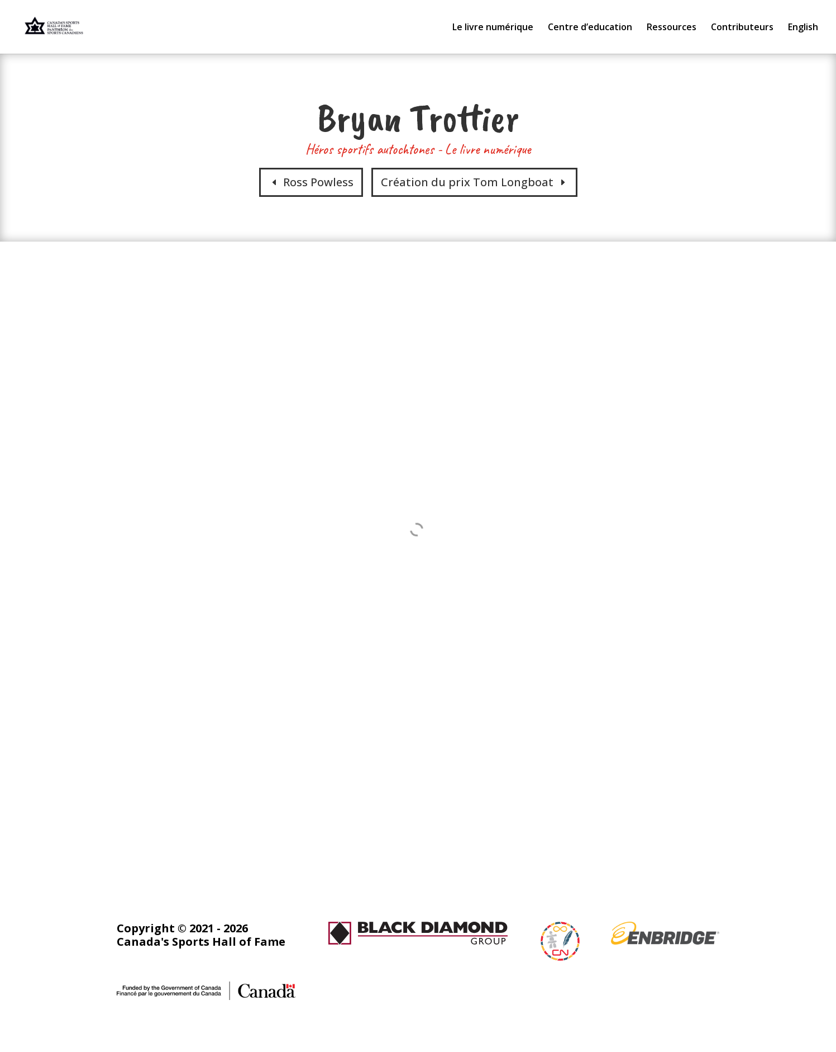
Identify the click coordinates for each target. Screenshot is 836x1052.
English (803, 28)
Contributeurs (742, 28)
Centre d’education (590, 28)
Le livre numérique (492, 28)
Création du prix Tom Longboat (467, 182)
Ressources (671, 28)
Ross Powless (318, 182)
